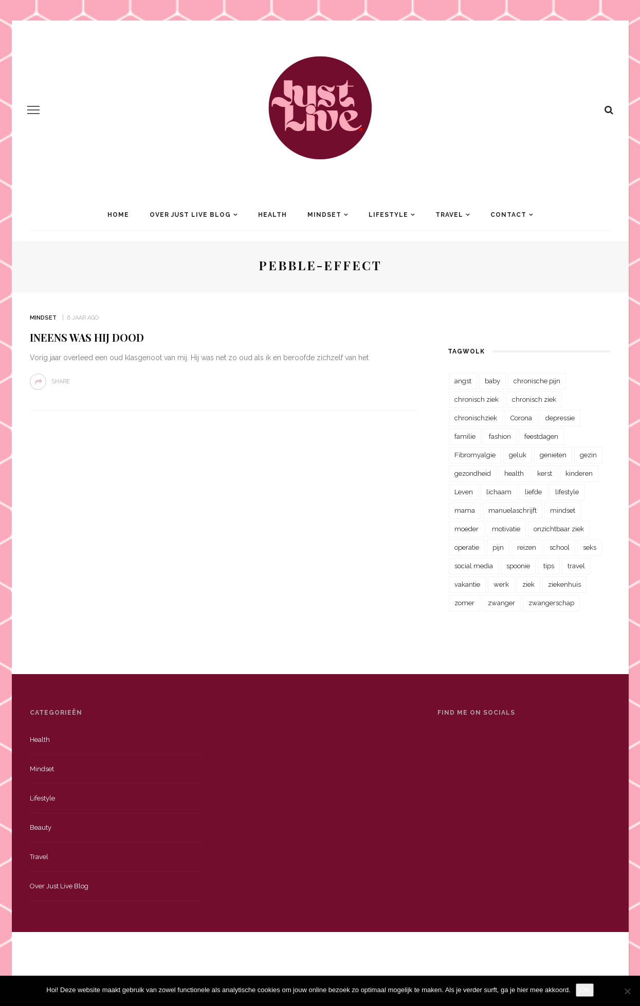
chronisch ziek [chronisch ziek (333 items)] (476, 399)
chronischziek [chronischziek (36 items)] (475, 418)
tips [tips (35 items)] (548, 566)
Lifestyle (388, 214)
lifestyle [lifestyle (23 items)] (567, 492)
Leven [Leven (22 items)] (463, 492)
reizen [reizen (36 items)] (526, 547)
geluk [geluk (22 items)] (517, 455)
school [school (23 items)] (560, 547)
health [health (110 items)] (514, 473)
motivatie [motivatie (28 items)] (506, 529)
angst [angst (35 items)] (462, 381)
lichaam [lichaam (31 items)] (498, 492)
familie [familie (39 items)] (465, 436)
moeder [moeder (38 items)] (466, 529)
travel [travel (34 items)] (576, 566)
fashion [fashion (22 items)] (500, 436)
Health (272, 214)
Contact (508, 214)
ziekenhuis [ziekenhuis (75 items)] (564, 584)
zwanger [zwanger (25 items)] (501, 603)
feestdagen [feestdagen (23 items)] (541, 436)
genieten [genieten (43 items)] (553, 455)
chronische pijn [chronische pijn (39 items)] (537, 381)
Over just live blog (59, 886)
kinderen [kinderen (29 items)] (579, 473)
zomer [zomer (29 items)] (464, 603)
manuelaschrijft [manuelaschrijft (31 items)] (512, 510)
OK (585, 990)
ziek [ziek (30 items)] (528, 584)
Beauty (40, 827)
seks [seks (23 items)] (589, 547)
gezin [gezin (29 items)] (588, 455)
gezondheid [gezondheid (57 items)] (472, 473)
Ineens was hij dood (87, 337)
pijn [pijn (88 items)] (498, 547)
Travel (449, 214)
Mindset (324, 214)
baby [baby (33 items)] (492, 381)
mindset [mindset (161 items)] (562, 510)
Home (118, 214)
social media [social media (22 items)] (473, 566)
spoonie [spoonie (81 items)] (518, 566)
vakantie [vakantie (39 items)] (467, 584)
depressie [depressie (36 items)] (560, 418)
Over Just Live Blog (190, 214)
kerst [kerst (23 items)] (544, 473)
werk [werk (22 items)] (501, 584)
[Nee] (627, 991)
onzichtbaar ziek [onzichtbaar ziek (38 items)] (559, 529)
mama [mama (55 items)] (464, 510)
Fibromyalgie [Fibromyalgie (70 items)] (475, 455)
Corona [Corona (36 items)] (521, 418)
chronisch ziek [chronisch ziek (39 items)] (534, 399)
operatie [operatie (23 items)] (466, 547)
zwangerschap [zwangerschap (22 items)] (551, 603)
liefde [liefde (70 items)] (533, 492)
